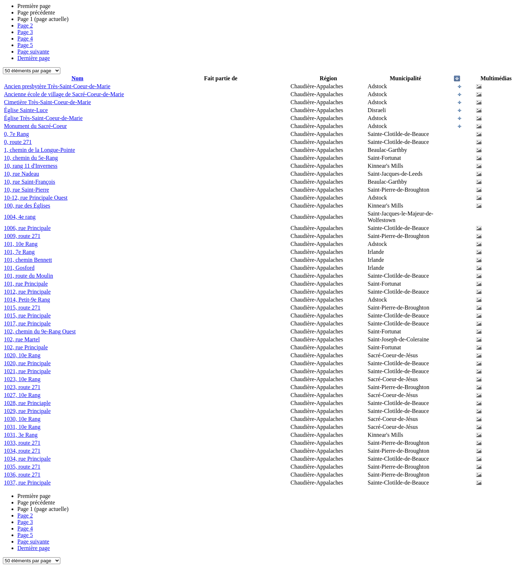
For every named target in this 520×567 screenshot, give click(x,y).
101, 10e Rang (21, 244)
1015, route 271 (22, 307)
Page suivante (33, 51)
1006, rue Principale (27, 228)
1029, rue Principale (27, 411)
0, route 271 (18, 142)
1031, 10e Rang (22, 427)
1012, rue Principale (27, 292)
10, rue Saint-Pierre (26, 190)
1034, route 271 (22, 451)
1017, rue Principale (27, 323)
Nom (77, 78)
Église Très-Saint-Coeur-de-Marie (43, 118)
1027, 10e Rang (22, 395)
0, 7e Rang (16, 134)
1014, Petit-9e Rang (27, 300)
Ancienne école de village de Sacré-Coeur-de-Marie (64, 94)
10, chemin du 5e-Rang (31, 158)
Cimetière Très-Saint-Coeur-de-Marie (47, 102)
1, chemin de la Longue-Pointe (39, 150)
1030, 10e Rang (22, 419)
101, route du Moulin (28, 276)
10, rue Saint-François (29, 182)
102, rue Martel (22, 339)
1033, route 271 (22, 443)
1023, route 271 (22, 387)
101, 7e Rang (19, 252)
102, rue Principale (26, 347)
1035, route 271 (22, 467)
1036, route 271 (22, 475)
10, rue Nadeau (21, 174)
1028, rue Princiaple (27, 403)
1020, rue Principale (27, 363)
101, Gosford (19, 268)
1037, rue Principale (27, 482)
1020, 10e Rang (22, 355)
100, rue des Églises (27, 205)
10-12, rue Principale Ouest (36, 198)
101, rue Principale (26, 284)
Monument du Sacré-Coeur (35, 126)
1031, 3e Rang (21, 435)
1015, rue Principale (27, 315)
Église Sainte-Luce (26, 110)
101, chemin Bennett (28, 260)
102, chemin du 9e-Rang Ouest (40, 331)
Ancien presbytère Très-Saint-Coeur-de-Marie (57, 86)
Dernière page (33, 58)
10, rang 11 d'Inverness (30, 166)
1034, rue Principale (27, 459)
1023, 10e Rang (22, 379)
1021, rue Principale (27, 371)
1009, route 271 (22, 236)
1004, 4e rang (20, 217)
